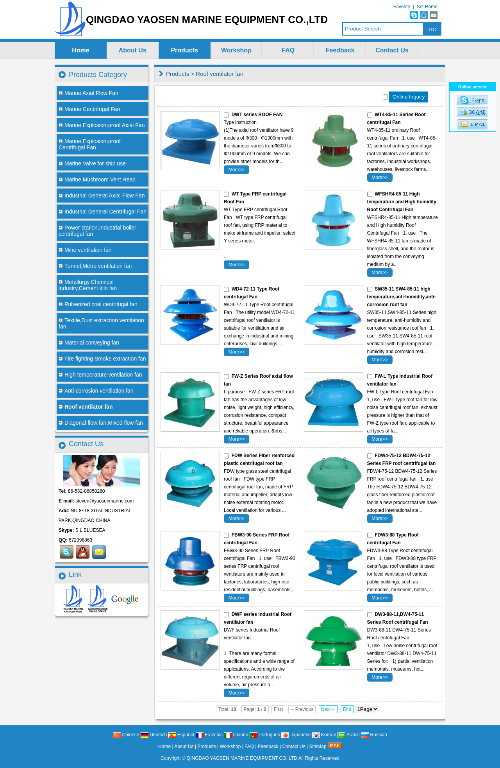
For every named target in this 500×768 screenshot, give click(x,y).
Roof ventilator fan (219, 73)
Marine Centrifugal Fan (89, 109)
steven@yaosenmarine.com (104, 501)
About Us (132, 50)
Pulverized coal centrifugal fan (98, 304)
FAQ (288, 50)
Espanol (181, 734)
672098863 (80, 540)
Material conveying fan (89, 342)
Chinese (126, 734)
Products (184, 50)
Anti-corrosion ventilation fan (96, 391)
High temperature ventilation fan (100, 374)
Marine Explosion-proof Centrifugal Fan (90, 144)
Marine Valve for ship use (92, 163)
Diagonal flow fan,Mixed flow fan (101, 423)
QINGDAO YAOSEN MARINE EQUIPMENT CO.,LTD (242, 758)
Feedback (340, 50)
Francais (209, 734)
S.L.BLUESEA (90, 530)
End (347, 709)
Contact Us (391, 50)
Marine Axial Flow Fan (88, 93)
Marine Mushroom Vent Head (97, 179)
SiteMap (318, 746)
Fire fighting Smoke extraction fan (102, 358)
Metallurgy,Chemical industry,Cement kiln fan (88, 285)
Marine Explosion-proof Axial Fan (102, 125)
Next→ (328, 709)
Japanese (296, 734)
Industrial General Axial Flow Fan (102, 195)
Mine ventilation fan (85, 250)
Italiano (236, 734)
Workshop (236, 50)
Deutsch (154, 734)
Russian (374, 734)
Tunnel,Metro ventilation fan (95, 266)
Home (80, 50)
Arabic (349, 734)
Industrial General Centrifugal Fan (102, 211)
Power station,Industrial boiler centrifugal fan (97, 230)
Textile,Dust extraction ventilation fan (101, 323)
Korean (324, 734)
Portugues (265, 734)
